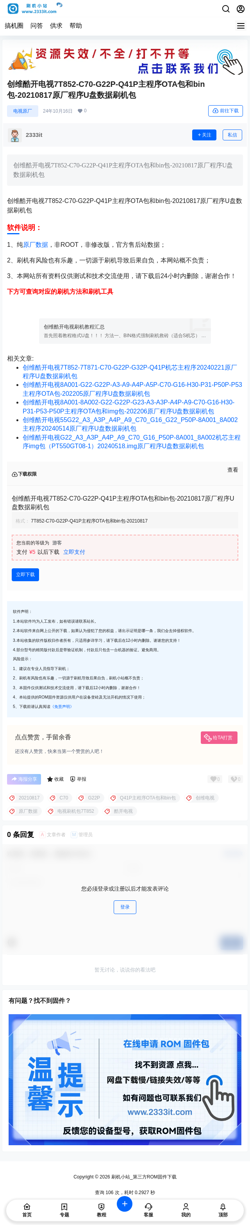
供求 (56, 25)
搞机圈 (14, 25)
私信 (232, 135)
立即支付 (74, 552)
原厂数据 (35, 244)
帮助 (76, 25)
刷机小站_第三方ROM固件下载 (143, 1177)
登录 (125, 907)
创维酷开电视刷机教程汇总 (74, 327)
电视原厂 (22, 111)
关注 (204, 135)
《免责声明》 (62, 706)
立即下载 (25, 574)
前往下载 (225, 111)
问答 (36, 25)
